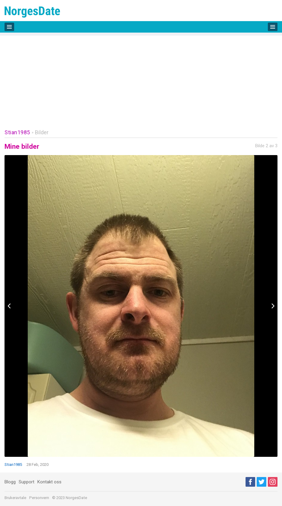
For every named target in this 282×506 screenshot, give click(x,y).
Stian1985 (17, 132)
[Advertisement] (141, 78)
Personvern (39, 497)
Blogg (10, 482)
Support (26, 482)
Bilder (42, 132)
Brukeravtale (15, 497)
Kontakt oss (49, 482)
